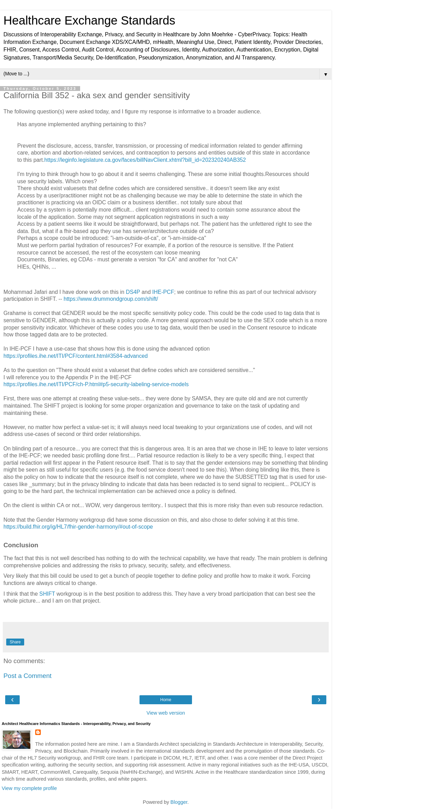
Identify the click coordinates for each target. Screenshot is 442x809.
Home (165, 699)
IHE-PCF (163, 292)
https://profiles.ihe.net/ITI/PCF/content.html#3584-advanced (75, 356)
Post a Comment (27, 675)
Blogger (179, 802)
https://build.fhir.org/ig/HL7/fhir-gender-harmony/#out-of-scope (78, 527)
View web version (165, 713)
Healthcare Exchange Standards (89, 20)
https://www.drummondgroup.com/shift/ (111, 299)
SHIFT (48, 594)
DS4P (134, 292)
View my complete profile (29, 788)
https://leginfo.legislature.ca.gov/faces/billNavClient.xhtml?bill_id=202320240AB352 (145, 160)
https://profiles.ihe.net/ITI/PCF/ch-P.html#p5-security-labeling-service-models (96, 384)
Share (15, 642)
